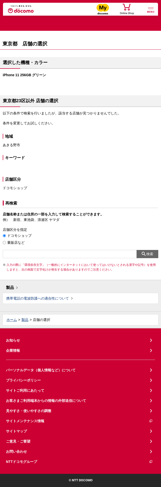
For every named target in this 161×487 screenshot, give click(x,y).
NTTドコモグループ (79, 462)
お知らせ (13, 340)
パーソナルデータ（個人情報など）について (41, 370)
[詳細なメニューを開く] (151, 9)
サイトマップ (16, 431)
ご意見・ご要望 (18, 441)
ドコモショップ (19, 236)
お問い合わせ (16, 451)
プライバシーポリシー (23, 380)
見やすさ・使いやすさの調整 (28, 411)
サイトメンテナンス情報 (79, 421)
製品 (10, 287)
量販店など (16, 242)
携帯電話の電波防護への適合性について (37, 298)
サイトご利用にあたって (25, 390)
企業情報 (13, 350)
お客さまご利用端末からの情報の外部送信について (46, 401)
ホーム (11, 320)
